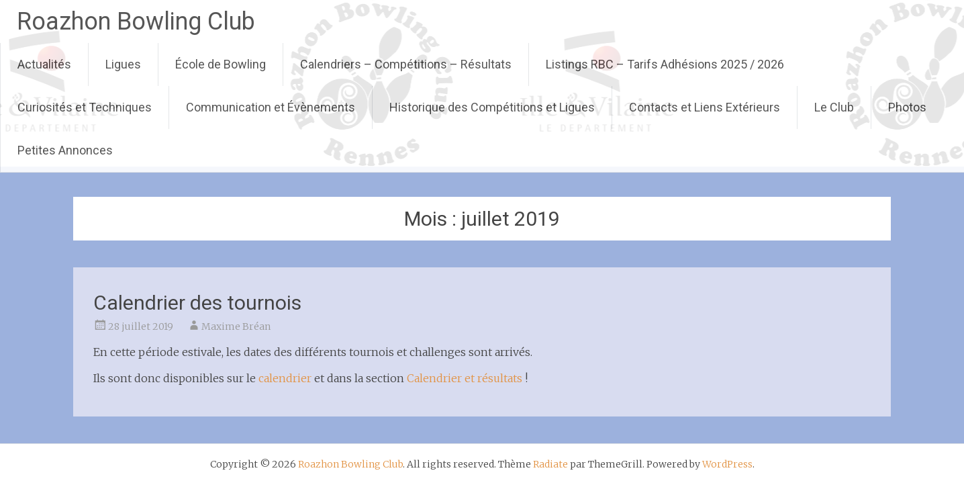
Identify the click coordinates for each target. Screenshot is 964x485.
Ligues (123, 64)
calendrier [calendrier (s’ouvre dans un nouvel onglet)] (284, 378)
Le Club (834, 107)
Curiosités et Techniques (84, 107)
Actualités (44, 64)
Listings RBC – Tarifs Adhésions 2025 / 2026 (665, 64)
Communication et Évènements (270, 107)
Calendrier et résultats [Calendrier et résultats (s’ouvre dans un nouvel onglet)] (464, 378)
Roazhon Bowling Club (136, 21)
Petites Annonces (65, 150)
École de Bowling (220, 64)
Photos (907, 107)
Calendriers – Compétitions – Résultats (406, 64)
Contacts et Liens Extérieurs (704, 107)
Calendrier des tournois (197, 302)
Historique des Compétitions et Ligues (492, 107)
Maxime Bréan (236, 326)
